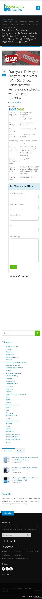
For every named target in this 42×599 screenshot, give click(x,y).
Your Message (15, 237)
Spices (8, 429)
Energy (8, 370)
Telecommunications (13, 434)
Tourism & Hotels (12, 437)
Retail (8, 426)
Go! (28, 535)
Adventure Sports (12, 346)
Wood (8, 442)
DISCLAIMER (5, 575)
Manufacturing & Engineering (16, 394)
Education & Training (13, 365)
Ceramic (9, 360)
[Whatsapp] (20, 109)
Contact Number (15, 215)
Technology (10, 431)
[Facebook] (10, 109)
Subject (12, 226)
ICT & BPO (9, 386)
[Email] (18, 109)
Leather (8, 392)
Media (8, 397)
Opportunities (8, 451)
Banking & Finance (12, 357)
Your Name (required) (17, 193)
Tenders (20, 451)
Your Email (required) (17, 204)
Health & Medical (12, 384)
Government (10, 381)
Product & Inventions (13, 421)
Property (9, 423)
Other (8, 410)
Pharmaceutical (11, 415)
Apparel (9, 352)
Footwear (9, 378)
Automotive (10, 354)
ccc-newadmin (16, 102)
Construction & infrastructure (16, 362)
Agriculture (9, 349)
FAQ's (23, 596)
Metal (8, 400)
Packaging (9, 413)
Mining (8, 402)
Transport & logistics (13, 439)
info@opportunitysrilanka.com (18, 559)
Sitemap (29, 596)
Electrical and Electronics (14, 368)
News (8, 408)
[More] (23, 109)
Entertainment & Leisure (14, 373)
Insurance (9, 389)
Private (8, 418)
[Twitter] (12, 109)
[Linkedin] (15, 109)
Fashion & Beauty (12, 376)
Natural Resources (12, 405)
